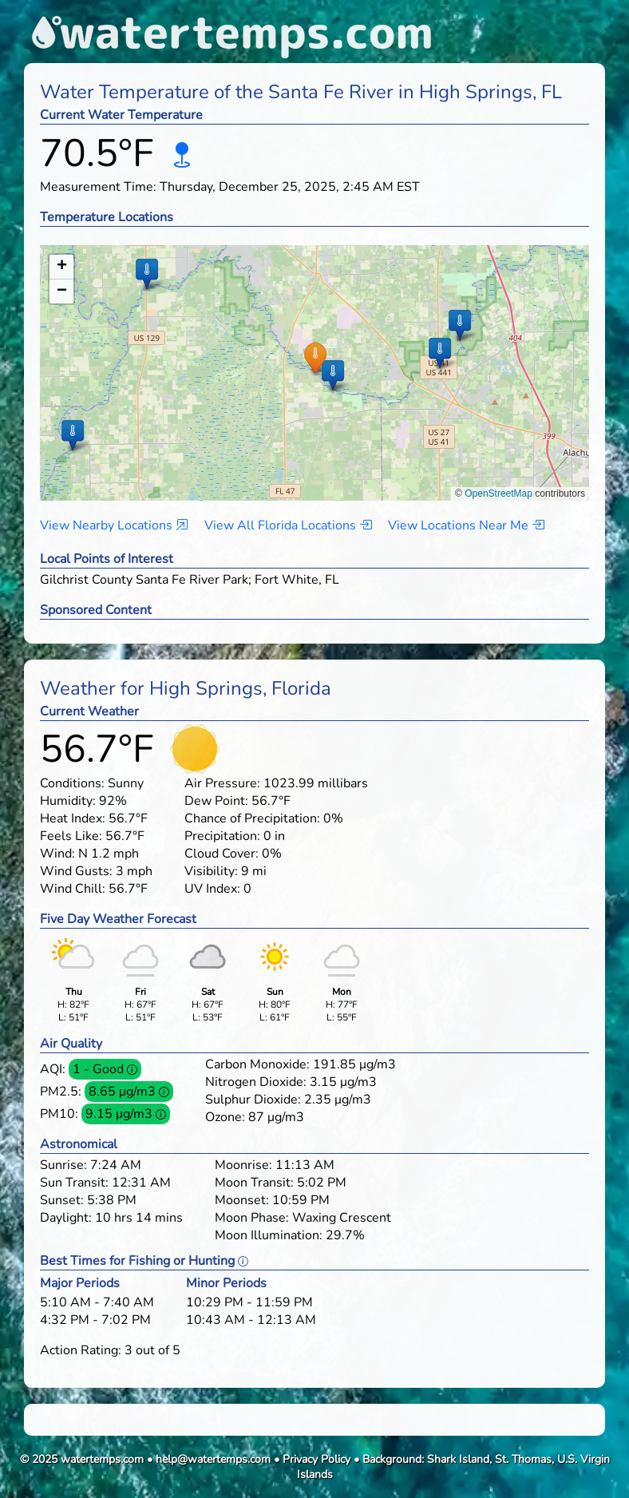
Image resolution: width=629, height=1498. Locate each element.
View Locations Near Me (466, 525)
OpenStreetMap (498, 493)
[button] (315, 357)
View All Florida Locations (288, 525)
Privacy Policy (316, 1459)
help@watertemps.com (213, 1459)
